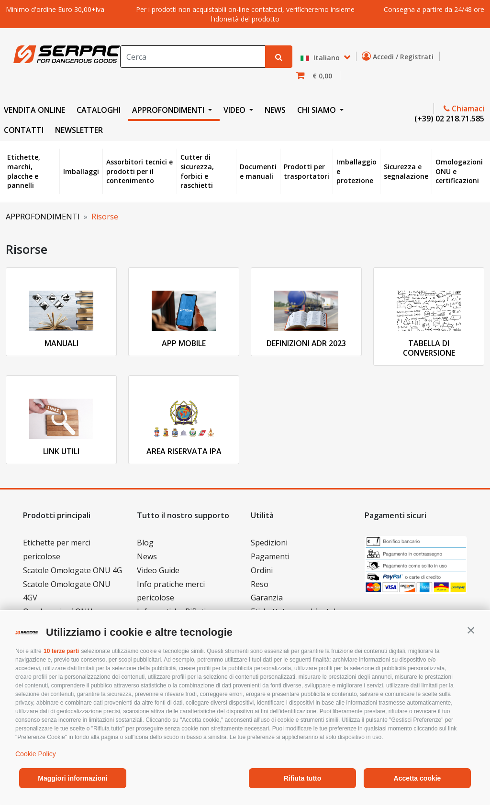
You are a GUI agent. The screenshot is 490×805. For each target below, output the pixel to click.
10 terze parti (61, 651)
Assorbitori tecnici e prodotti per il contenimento (139, 171)
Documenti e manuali (258, 171)
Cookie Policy (35, 754)
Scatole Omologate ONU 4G (72, 570)
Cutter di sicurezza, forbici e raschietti (197, 171)
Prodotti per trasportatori (306, 171)
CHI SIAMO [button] (317, 110)
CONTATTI (24, 130)
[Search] (193, 56)
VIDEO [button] (235, 110)
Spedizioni (269, 542)
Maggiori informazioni (72, 778)
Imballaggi (81, 171)
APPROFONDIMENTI (43, 216)
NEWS (275, 110)
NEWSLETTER (79, 130)
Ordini (262, 570)
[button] (471, 630)
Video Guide (158, 570)
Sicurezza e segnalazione (406, 171)
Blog (145, 542)
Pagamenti (270, 556)
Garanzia (267, 597)
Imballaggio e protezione (356, 171)
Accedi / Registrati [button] (399, 56)
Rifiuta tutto (303, 778)
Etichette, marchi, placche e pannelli (23, 171)
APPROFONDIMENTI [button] (169, 110)
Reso (259, 584)
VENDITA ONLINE (34, 110)
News (147, 556)
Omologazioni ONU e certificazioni (459, 171)
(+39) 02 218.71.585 (448, 118)
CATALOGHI (99, 110)
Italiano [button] (321, 58)
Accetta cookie (417, 778)
